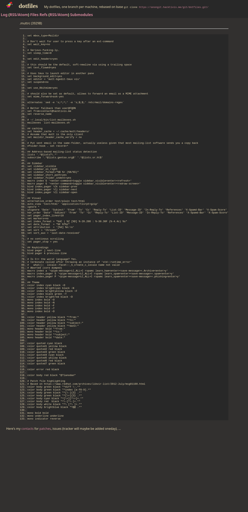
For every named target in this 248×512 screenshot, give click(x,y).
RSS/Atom (19, 14)
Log (4, 14)
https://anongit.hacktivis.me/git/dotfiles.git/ (173, 7)
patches (45, 506)
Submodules (81, 14)
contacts (27, 506)
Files (34, 14)
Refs (43, 14)
